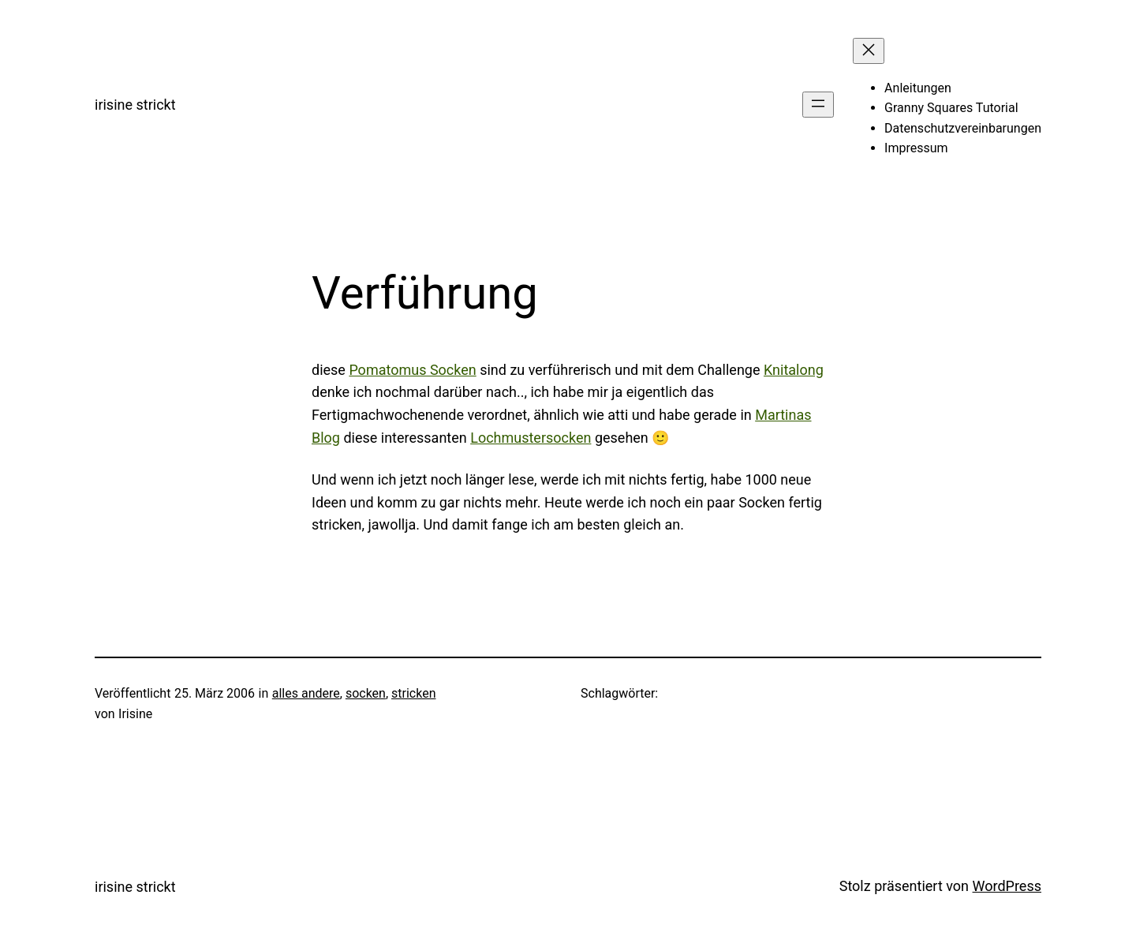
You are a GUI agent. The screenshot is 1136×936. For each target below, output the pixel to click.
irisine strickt (135, 104)
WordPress (1007, 886)
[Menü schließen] (868, 51)
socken (366, 693)
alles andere (306, 693)
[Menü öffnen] (818, 105)
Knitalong (794, 369)
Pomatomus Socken (412, 369)
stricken (413, 693)
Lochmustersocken (530, 437)
